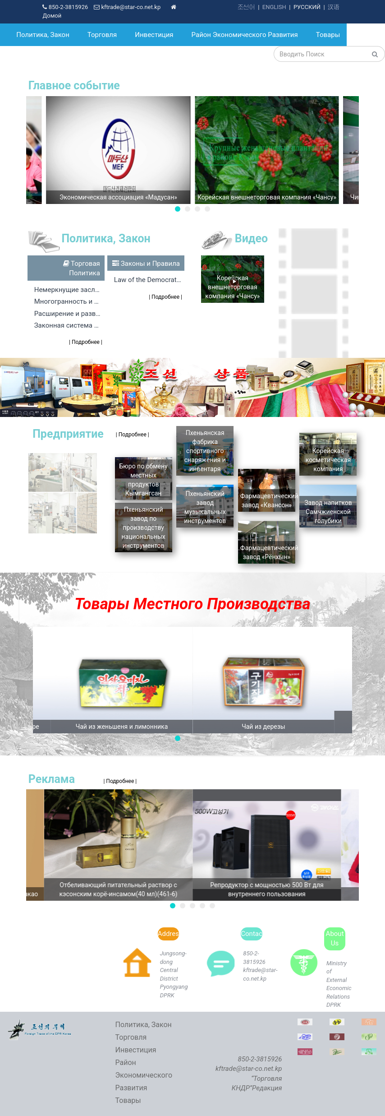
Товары (328, 35)
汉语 (333, 7)
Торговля (102, 35)
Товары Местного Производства (192, 604)
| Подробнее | (85, 342)
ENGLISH (274, 7)
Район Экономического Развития (245, 35)
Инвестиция (154, 35)
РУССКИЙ (307, 7)
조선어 (246, 7)
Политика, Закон (42, 35)
